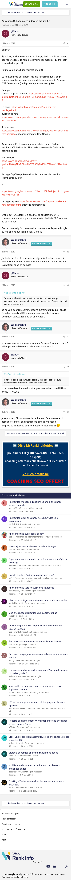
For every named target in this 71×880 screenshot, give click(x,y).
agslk (11, 537)
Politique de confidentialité (13, 829)
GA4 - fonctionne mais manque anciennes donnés (35, 641)
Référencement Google (29, 660)
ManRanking (14, 644)
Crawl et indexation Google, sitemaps (30, 632)
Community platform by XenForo (28, 874)
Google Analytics (28, 644)
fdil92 (11, 578)
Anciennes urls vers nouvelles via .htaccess (31, 587)
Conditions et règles (11, 824)
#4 (68, 337)
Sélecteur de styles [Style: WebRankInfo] (10, 813)
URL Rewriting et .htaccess (28, 524)
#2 (68, 252)
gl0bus (7, 25)
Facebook (22, 616)
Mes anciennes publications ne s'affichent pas (33, 612)
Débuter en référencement (30, 508)
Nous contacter (9, 819)
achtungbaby (14, 591)
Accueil (5, 840)
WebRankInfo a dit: (12, 293)
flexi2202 (13, 616)
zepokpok (13, 772)
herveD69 (13, 508)
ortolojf (12, 524)
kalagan (12, 756)
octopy (12, 692)
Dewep (12, 549)
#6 (68, 412)
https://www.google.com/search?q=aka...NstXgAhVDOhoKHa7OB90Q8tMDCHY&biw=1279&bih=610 (35, 97)
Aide (4, 835)
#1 (68, 43)
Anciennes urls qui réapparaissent (26, 533)
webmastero (14, 743)
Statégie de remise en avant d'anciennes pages (33, 752)
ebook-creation (15, 708)
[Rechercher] (67, 4)
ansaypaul (13, 660)
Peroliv (12, 788)
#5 (68, 367)
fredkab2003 (14, 603)
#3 (68, 285)
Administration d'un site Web (29, 788)
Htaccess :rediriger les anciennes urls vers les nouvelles (38, 600)
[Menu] (4, 4)
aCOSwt (12, 727)
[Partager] (64, 43)
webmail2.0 (14, 676)
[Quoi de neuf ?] (61, 4)
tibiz (10, 632)
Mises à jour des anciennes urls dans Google (32, 546)
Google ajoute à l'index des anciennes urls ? (32, 575)
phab (11, 565)
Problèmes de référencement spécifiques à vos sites (38, 537)
